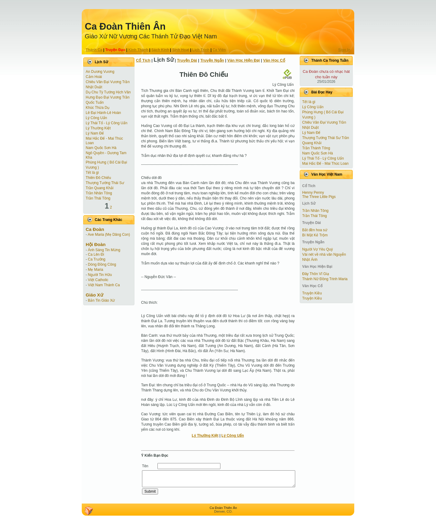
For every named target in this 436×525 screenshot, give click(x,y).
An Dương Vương (100, 72)
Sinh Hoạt (180, 50)
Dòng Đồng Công (102, 264)
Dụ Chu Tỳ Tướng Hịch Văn (108, 92)
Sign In (344, 50)
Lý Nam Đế (95, 133)
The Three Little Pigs (319, 197)
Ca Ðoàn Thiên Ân (125, 26)
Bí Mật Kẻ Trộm (315, 235)
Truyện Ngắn (212, 60)
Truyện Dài (187, 60)
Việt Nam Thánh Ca (104, 285)
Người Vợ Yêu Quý (317, 249)
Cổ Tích (143, 60)
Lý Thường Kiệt (98, 128)
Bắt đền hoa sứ (314, 230)
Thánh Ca (94, 50)
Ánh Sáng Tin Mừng (104, 250)
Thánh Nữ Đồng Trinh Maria (325, 279)
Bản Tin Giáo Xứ (101, 300)
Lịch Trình (201, 50)
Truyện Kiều (312, 293)
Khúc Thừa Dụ (97, 107)
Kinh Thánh (138, 50)
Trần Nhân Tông (99, 193)
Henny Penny (313, 192)
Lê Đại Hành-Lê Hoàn (103, 113)
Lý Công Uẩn (96, 118)
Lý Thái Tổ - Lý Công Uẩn (106, 123)
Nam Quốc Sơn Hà (101, 148)
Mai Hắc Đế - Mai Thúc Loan (325, 163)
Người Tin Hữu (100, 275)
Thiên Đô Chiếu (98, 178)
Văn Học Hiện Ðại (243, 60)
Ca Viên (219, 50)
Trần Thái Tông (98, 198)
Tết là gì (92, 172)
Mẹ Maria (95, 269)
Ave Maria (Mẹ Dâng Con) (109, 234)
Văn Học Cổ (274, 60)
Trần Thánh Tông (316, 148)
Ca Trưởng (96, 259)
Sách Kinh (160, 50)
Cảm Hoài (94, 77)
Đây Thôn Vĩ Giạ (315, 274)
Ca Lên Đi (96, 254)
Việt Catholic (98, 280)
